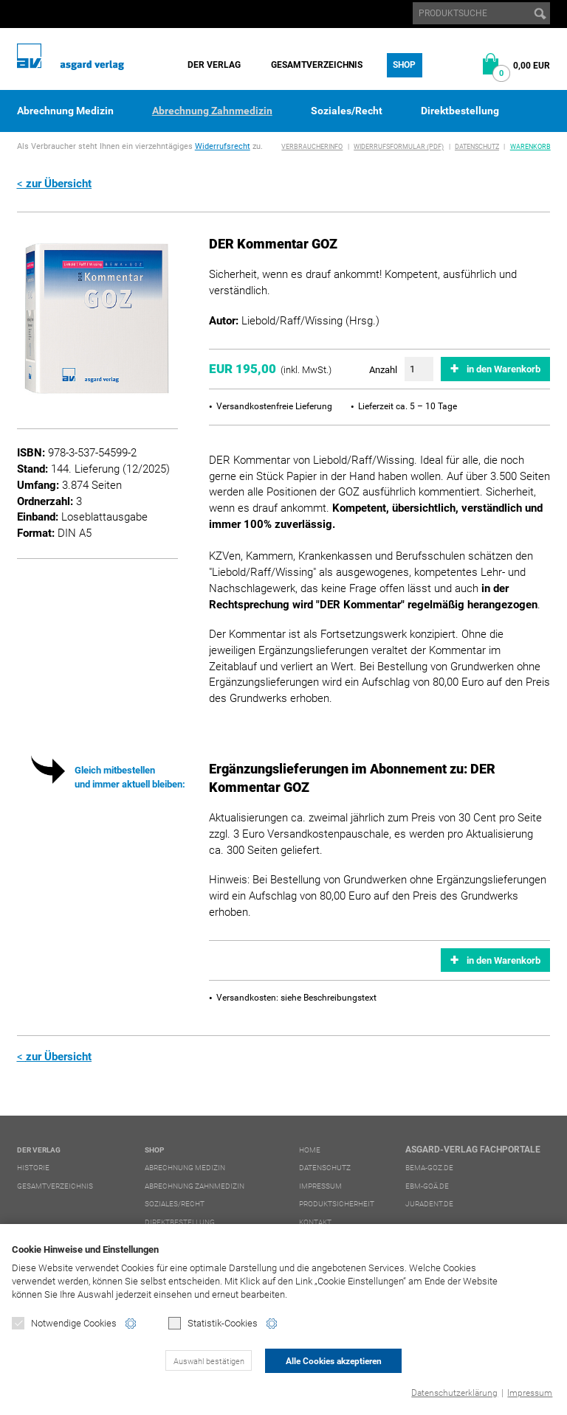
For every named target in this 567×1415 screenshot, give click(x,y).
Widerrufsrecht (222, 146)
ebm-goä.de (427, 1186)
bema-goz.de (429, 1168)
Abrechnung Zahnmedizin (212, 110)
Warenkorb (530, 146)
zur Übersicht (59, 183)
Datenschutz (477, 146)
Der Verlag (214, 65)
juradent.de (429, 1204)
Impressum (529, 1393)
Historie (33, 1168)
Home (309, 1150)
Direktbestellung (460, 110)
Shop (404, 65)
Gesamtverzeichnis (316, 65)
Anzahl (383, 369)
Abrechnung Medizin (65, 110)
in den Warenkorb (503, 369)
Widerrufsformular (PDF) (399, 146)
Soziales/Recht (346, 110)
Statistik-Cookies (213, 1323)
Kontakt (315, 1222)
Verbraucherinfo (312, 146)
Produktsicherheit (336, 1204)
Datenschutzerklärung (454, 1393)
